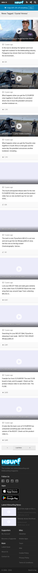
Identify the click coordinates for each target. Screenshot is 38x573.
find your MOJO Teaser (11, 324)
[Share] (30, 2)
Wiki (20, 548)
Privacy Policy (24, 558)
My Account (6, 534)
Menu (4, 2)
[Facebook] (3, 482)
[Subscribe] (27, 2)
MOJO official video (10, 229)
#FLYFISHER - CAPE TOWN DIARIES (16, 134)
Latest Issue (6, 547)
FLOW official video (9, 369)
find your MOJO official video (13, 277)
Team (21, 543)
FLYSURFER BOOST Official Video (15, 417)
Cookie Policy (24, 553)
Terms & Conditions (26, 563)
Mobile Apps (23, 539)
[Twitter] (7, 482)
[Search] (35, 2)
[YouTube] (17, 482)
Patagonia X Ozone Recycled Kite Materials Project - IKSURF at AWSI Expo (20, 39)
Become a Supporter (9, 539)
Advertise (22, 534)
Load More (19, 447)
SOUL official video (9, 181)
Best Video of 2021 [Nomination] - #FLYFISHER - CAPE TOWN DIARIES (20, 86)
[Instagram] (12, 482)
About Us (5, 552)
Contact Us (5, 557)
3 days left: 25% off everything (19, 7)
